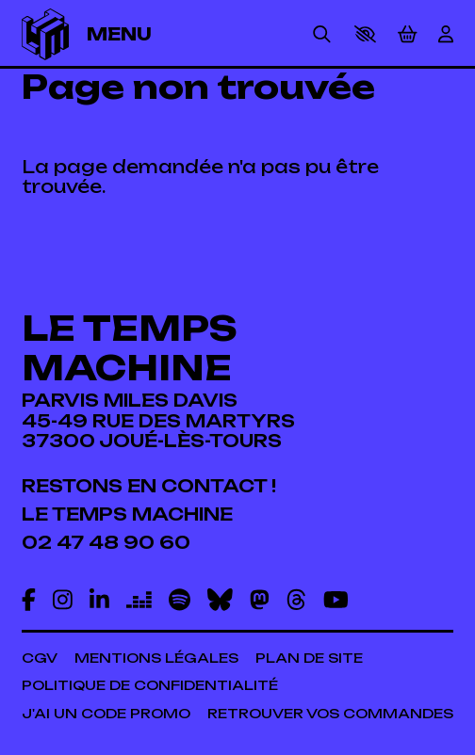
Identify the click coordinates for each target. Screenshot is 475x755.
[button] (365, 33)
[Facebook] (29, 600)
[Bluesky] (220, 600)
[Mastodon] (260, 600)
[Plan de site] (309, 658)
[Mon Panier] (408, 34)
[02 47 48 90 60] (106, 543)
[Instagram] (63, 600)
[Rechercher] (322, 34)
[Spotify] (179, 600)
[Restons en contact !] (149, 486)
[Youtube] (336, 600)
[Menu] (133, 34)
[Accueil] (46, 34)
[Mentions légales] (156, 658)
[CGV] (39, 658)
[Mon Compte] (445, 34)
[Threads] (296, 600)
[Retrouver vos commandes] (330, 713)
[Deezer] (139, 600)
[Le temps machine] (127, 514)
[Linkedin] (99, 600)
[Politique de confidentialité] (150, 685)
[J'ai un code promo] (106, 713)
